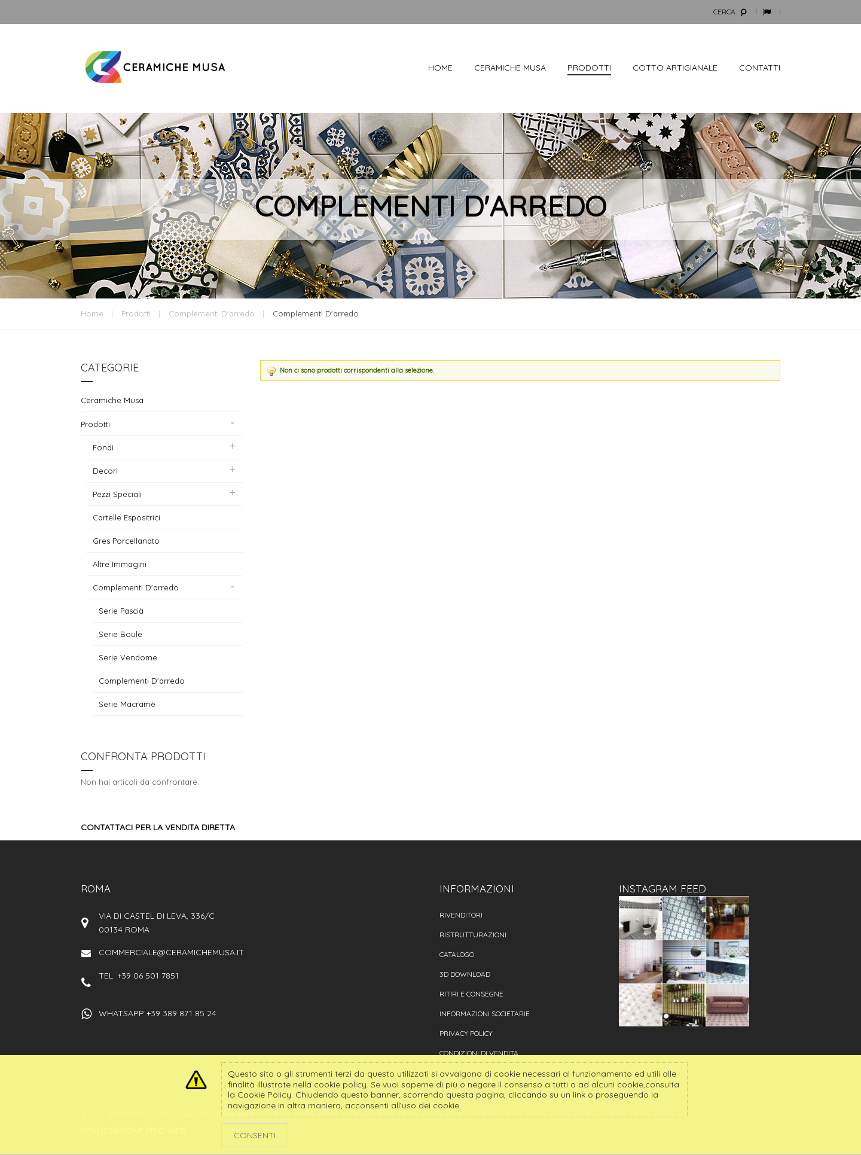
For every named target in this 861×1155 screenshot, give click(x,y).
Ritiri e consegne (471, 993)
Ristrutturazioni (472, 934)
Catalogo (456, 954)
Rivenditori (461, 914)
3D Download (464, 974)
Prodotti (136, 313)
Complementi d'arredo (212, 313)
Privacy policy (466, 1033)
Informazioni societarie (484, 1013)
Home (92, 313)
